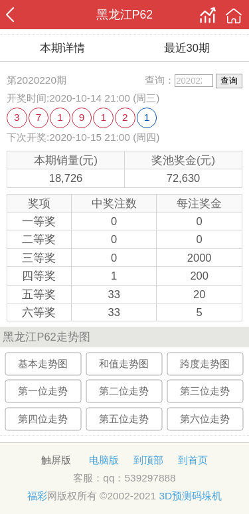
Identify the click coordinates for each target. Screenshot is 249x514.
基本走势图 (43, 363)
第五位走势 (124, 418)
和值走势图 (124, 363)
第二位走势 (124, 391)
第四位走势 (43, 418)
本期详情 (62, 48)
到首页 (193, 460)
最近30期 (187, 48)
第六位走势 (205, 418)
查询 (229, 81)
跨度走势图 (205, 363)
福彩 (37, 495)
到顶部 (148, 460)
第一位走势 (43, 391)
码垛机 (207, 495)
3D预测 (175, 495)
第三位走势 (205, 391)
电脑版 (104, 460)
